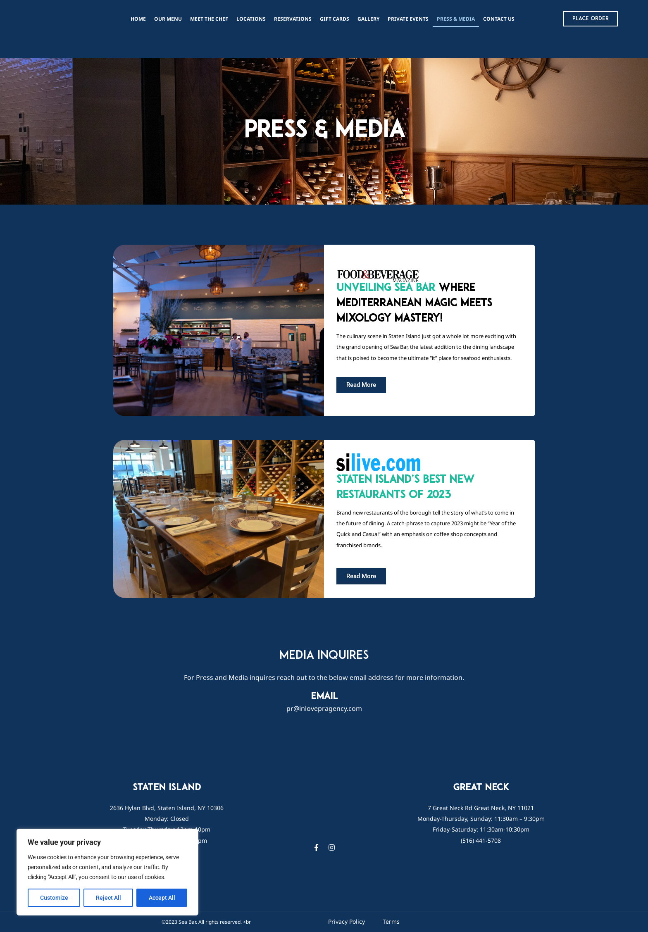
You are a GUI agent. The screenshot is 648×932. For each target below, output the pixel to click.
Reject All (108, 897)
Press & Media (456, 18)
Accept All (162, 897)
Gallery (368, 18)
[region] (107, 872)
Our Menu (168, 18)
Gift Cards (334, 18)
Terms (391, 921)
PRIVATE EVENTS (408, 18)
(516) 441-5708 (481, 840)
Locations (251, 18)
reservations (293, 18)
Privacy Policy (346, 921)
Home (138, 18)
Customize (54, 897)
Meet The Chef (209, 18)
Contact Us (499, 18)
